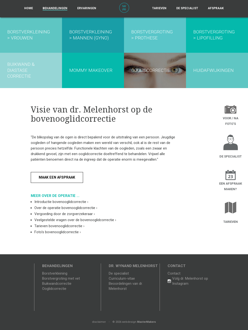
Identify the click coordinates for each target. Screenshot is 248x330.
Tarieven (159, 8)
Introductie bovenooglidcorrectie (61, 202)
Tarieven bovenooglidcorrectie (59, 226)
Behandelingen (55, 8)
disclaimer (99, 321)
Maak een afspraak (58, 177)
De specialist (187, 8)
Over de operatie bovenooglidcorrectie (65, 208)
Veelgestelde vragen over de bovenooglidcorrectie (75, 220)
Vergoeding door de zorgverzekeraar (64, 214)
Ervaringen (86, 8)
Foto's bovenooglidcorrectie (57, 232)
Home (28, 8)
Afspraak (216, 8)
